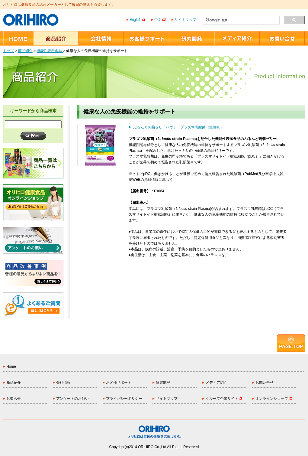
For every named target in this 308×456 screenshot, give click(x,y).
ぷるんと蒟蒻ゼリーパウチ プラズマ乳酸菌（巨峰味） (178, 127)
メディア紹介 (216, 382)
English (137, 20)
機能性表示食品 (50, 51)
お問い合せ (264, 382)
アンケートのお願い (72, 398)
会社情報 (63, 382)
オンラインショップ (273, 398)
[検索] (240, 20)
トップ (8, 51)
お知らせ (13, 398)
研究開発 (163, 382)
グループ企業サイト (224, 398)
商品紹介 (25, 51)
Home (11, 366)
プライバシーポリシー (124, 398)
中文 (159, 20)
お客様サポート (118, 382)
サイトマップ (185, 20)
